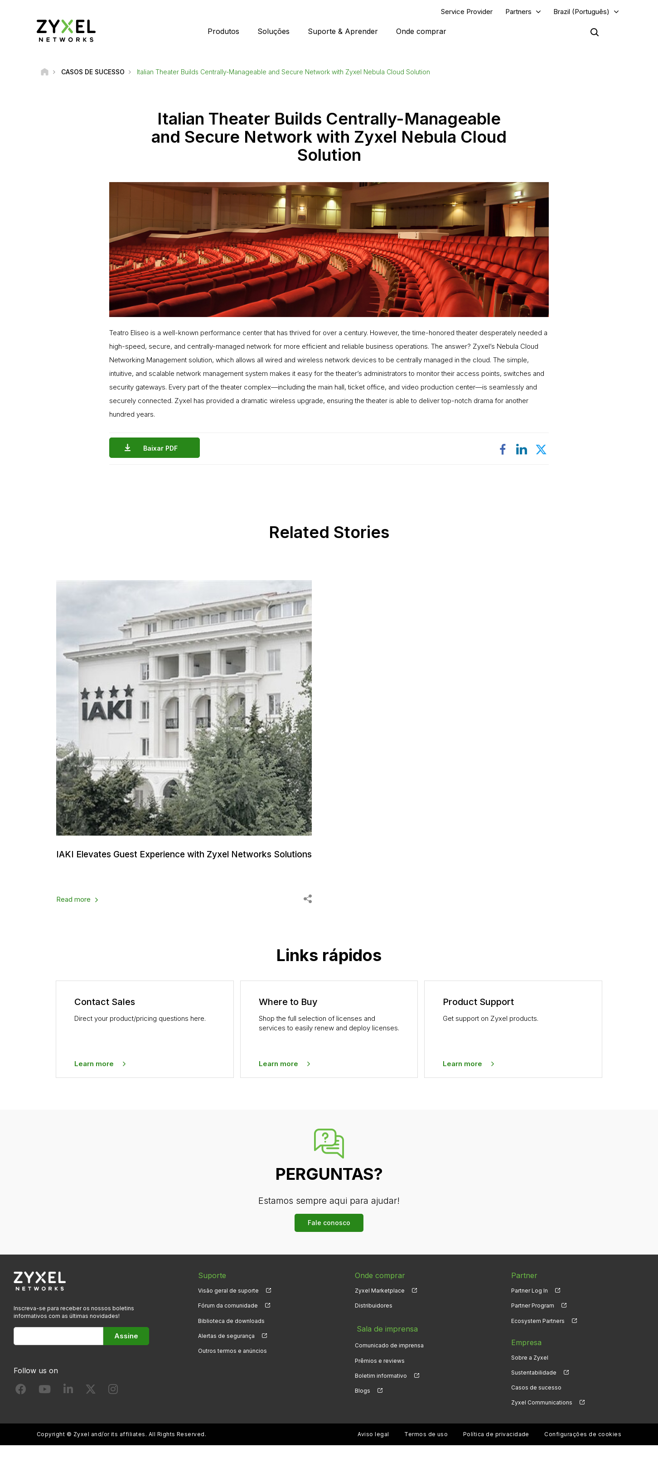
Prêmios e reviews (380, 1369)
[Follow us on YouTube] (45, 1402)
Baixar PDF (162, 449)
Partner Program (532, 1317)
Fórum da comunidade (228, 1317)
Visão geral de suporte (228, 1302)
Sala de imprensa (384, 1338)
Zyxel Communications (541, 1414)
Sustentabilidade (533, 1384)
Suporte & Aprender (343, 31)
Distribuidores (373, 1317)
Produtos (223, 31)
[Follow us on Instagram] (113, 1402)
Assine (126, 1347)
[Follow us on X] (90, 1402)
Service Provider (467, 12)
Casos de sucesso (536, 1399)
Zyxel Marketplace (380, 1302)
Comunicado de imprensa (389, 1354)
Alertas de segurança (226, 1347)
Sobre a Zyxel (529, 1369)
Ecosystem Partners (538, 1332)
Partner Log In (529, 1302)
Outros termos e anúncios (232, 1362)
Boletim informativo (381, 1384)
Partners (518, 12)
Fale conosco (329, 1234)
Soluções (273, 31)
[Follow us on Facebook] (20, 1402)
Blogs (362, 1399)
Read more (73, 911)
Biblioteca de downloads (231, 1332)
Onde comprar (421, 31)
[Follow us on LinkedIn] (68, 1402)
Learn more (94, 1075)
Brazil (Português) (581, 12)
